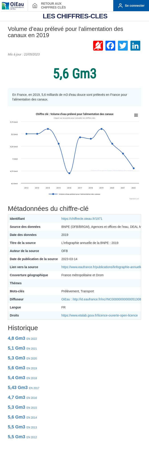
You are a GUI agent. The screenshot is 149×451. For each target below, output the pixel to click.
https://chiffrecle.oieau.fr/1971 (81, 218)
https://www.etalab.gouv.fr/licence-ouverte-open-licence (99, 315)
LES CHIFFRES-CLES (75, 16)
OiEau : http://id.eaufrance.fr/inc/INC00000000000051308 (101, 299)
